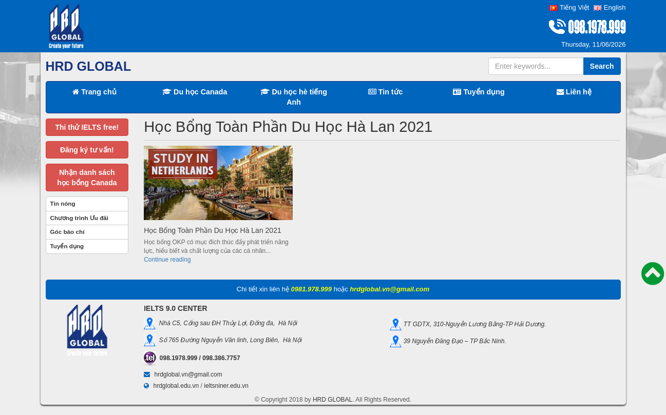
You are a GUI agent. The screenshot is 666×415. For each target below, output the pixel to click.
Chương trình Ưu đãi (79, 217)
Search (602, 66)
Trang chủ (94, 92)
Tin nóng (62, 203)
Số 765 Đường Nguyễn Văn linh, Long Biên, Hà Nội (229, 340)
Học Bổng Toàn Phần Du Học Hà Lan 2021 (212, 230)
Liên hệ (574, 92)
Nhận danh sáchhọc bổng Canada (87, 177)
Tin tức (385, 92)
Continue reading (167, 259)
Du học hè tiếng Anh (293, 97)
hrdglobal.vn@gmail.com (188, 374)
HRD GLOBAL (332, 399)
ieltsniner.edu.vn (226, 385)
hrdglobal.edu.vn (176, 385)
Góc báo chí (67, 231)
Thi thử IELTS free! (87, 127)
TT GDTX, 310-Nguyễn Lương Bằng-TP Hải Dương (473, 324)
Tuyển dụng (478, 92)
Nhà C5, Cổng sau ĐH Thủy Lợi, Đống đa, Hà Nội (226, 323)
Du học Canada (194, 92)
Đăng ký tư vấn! (87, 150)
